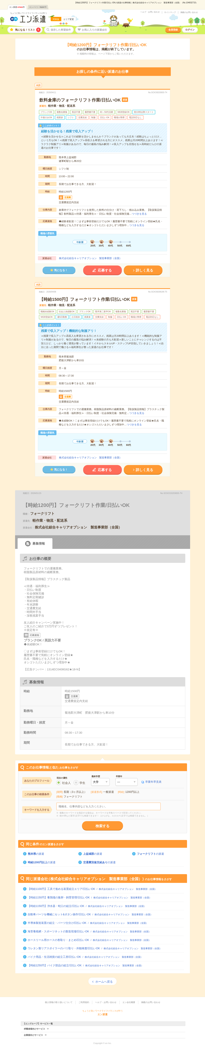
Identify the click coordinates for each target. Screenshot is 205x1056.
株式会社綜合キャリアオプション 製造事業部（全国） (90, 258)
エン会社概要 (128, 1002)
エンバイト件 (38, 7)
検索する (102, 826)
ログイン (190, 29)
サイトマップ (170, 12)
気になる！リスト (28, 30)
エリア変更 (68, 19)
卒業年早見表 (153, 781)
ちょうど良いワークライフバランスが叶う (28, 13)
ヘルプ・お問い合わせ (150, 12)
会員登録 (173, 29)
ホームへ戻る (104, 981)
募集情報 (38, 543)
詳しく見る (144, 270)
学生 (82, 782)
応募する (105, 270)
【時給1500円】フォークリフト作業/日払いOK (84, 299)
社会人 (66, 782)
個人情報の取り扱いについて (59, 1002)
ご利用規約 (84, 1002)
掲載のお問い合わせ (189, 12)
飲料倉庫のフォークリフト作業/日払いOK (80, 100)
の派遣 (36, 853)
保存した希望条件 (61, 29)
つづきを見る (139, 213)
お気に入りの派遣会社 (94, 29)
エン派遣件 (17, 7)
